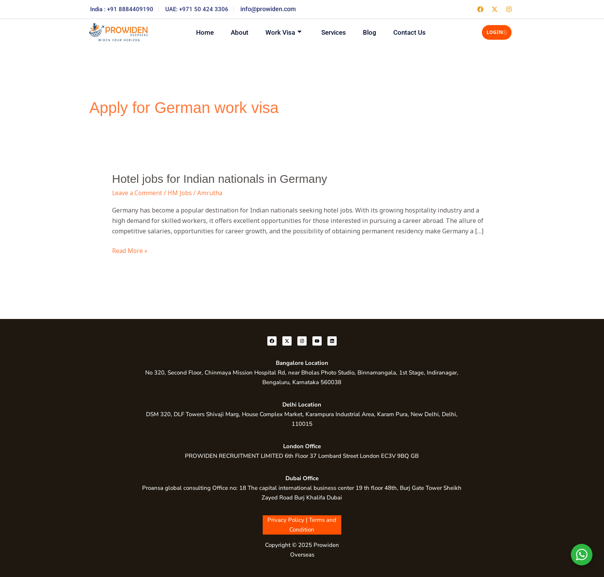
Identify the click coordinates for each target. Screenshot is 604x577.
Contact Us (415, 32)
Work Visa (283, 32)
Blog (373, 32)
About (236, 32)
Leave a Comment (137, 193)
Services (334, 32)
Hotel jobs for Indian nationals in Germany (219, 178)
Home (199, 32)
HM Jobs (181, 193)
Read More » (130, 250)
